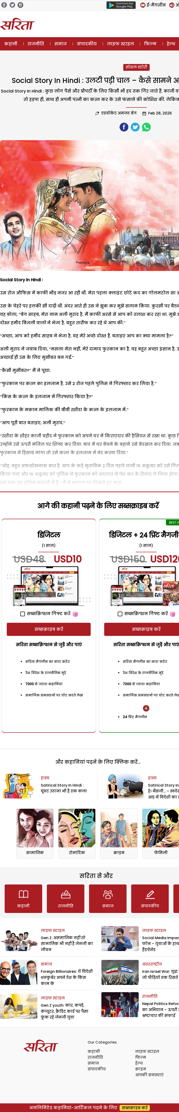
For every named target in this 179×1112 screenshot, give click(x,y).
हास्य (45, 778)
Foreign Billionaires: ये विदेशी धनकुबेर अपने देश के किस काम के (67, 977)
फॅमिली (161, 852)
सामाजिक (35, 852)
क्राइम (119, 852)
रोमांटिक (77, 852)
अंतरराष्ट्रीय (152, 964)
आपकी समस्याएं (149, 1075)
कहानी (10, 44)
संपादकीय (87, 44)
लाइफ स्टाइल (120, 44)
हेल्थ (139, 1063)
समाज (60, 44)
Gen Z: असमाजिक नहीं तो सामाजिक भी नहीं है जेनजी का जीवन (67, 943)
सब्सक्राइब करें (48, 629)
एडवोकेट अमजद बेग (119, 113)
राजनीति (36, 44)
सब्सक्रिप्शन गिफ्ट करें (45, 614)
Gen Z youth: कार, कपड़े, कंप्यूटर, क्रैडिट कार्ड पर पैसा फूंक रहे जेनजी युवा (64, 1011)
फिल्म (150, 44)
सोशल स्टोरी (136, 67)
